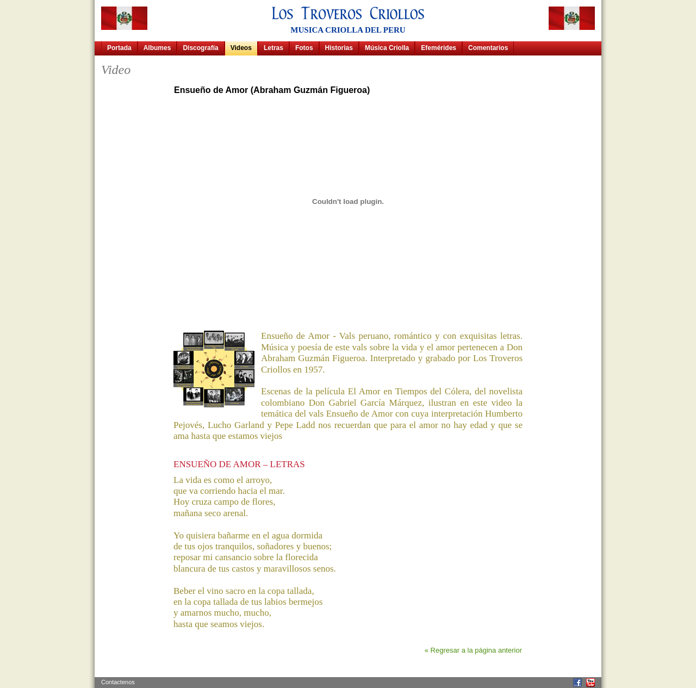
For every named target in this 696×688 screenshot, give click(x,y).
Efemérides (438, 48)
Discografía (200, 48)
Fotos (304, 48)
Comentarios (488, 48)
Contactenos (118, 682)
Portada (119, 48)
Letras (273, 48)
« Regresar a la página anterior (473, 650)
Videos (241, 48)
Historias (339, 48)
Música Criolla (387, 48)
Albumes (157, 48)
